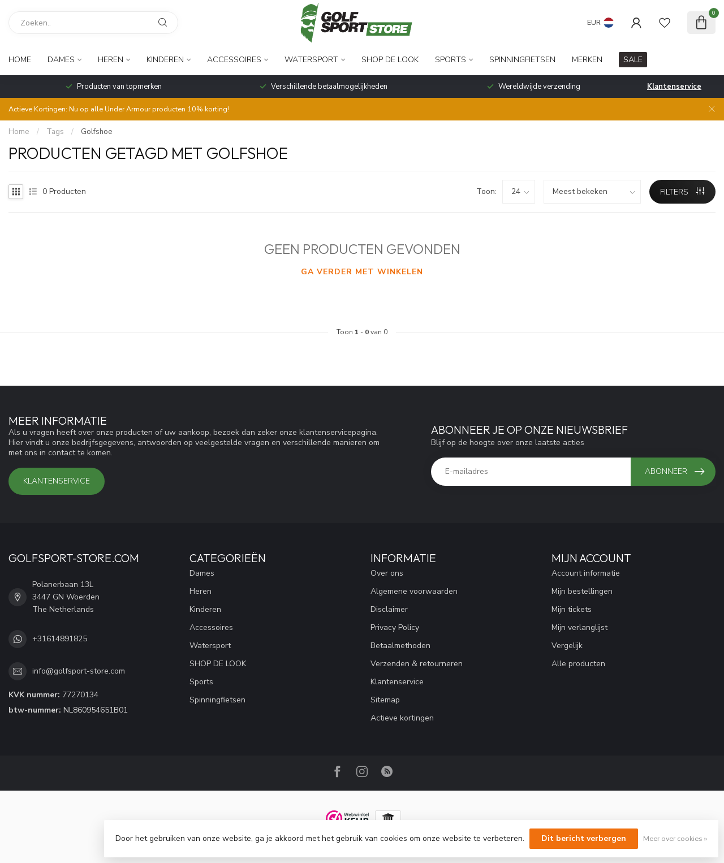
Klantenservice (674, 86)
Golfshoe (97, 132)
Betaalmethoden (400, 645)
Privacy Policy (394, 627)
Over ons (386, 573)
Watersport (311, 59)
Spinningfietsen (522, 59)
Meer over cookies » (675, 838)
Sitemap (385, 699)
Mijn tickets (571, 609)
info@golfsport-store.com (78, 671)
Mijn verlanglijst (579, 627)
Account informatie (585, 573)
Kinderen (165, 59)
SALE (633, 59)
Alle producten (578, 663)
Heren (110, 59)
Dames (61, 59)
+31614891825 (59, 638)
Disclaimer (389, 609)
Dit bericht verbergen (583, 838)
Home (19, 59)
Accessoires (234, 59)
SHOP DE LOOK (390, 59)
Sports (450, 59)
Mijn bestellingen (582, 591)
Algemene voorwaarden (414, 591)
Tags (55, 132)
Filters (682, 192)
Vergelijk (567, 645)
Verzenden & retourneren (416, 663)
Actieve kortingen (402, 718)
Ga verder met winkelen (362, 271)
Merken (587, 59)
